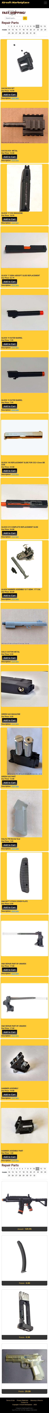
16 (16, 30)
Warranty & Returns (36, 1400)
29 (23, 33)
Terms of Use (10, 1400)
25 (9, 33)
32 (34, 33)
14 (9, 30)
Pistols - (24, 1283)
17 (20, 30)
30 (27, 33)
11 (37, 26)
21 (34, 30)
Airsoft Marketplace (15, 2)
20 (31, 30)
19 (27, 30)
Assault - (24, 1229)
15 (13, 30)
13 (45, 26)
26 (13, 33)
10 (34, 26)
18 (23, 30)
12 (41, 26)
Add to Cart (10, 94)
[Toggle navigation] (45, 3)
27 (16, 33)
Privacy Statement (22, 1400)
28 (20, 33)
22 (38, 30)
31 (31, 33)
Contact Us (24, 1402)
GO (25, 18)
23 (41, 30)
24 (45, 30)
